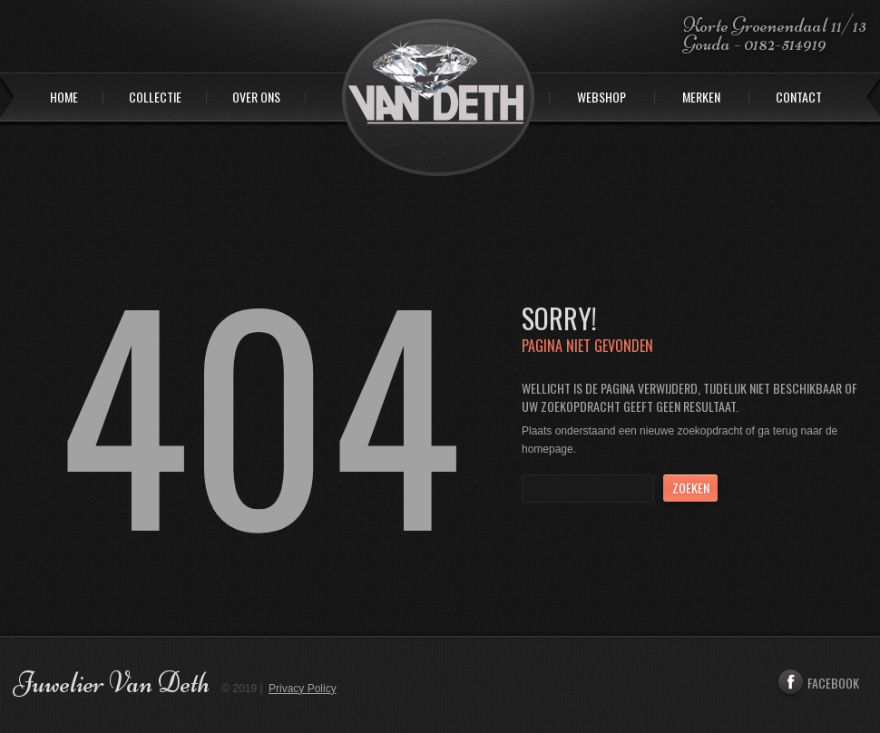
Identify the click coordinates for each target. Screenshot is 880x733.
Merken (701, 97)
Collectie (155, 97)
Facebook (816, 682)
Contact (799, 97)
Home (64, 97)
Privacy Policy (303, 688)
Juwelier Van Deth (112, 682)
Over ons (256, 97)
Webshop (601, 97)
